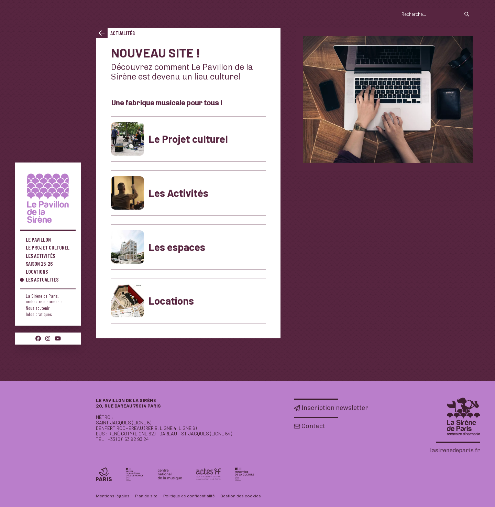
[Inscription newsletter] (331, 408)
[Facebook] (38, 338)
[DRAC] (244, 474)
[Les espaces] (188, 247)
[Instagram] (47, 338)
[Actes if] (208, 474)
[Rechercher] (467, 14)
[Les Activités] (188, 193)
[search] (435, 14)
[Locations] (188, 301)
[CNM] (169, 474)
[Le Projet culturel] (188, 139)
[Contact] (309, 426)
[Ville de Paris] (104, 474)
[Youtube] (58, 338)
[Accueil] (48, 198)
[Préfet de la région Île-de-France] (134, 474)
